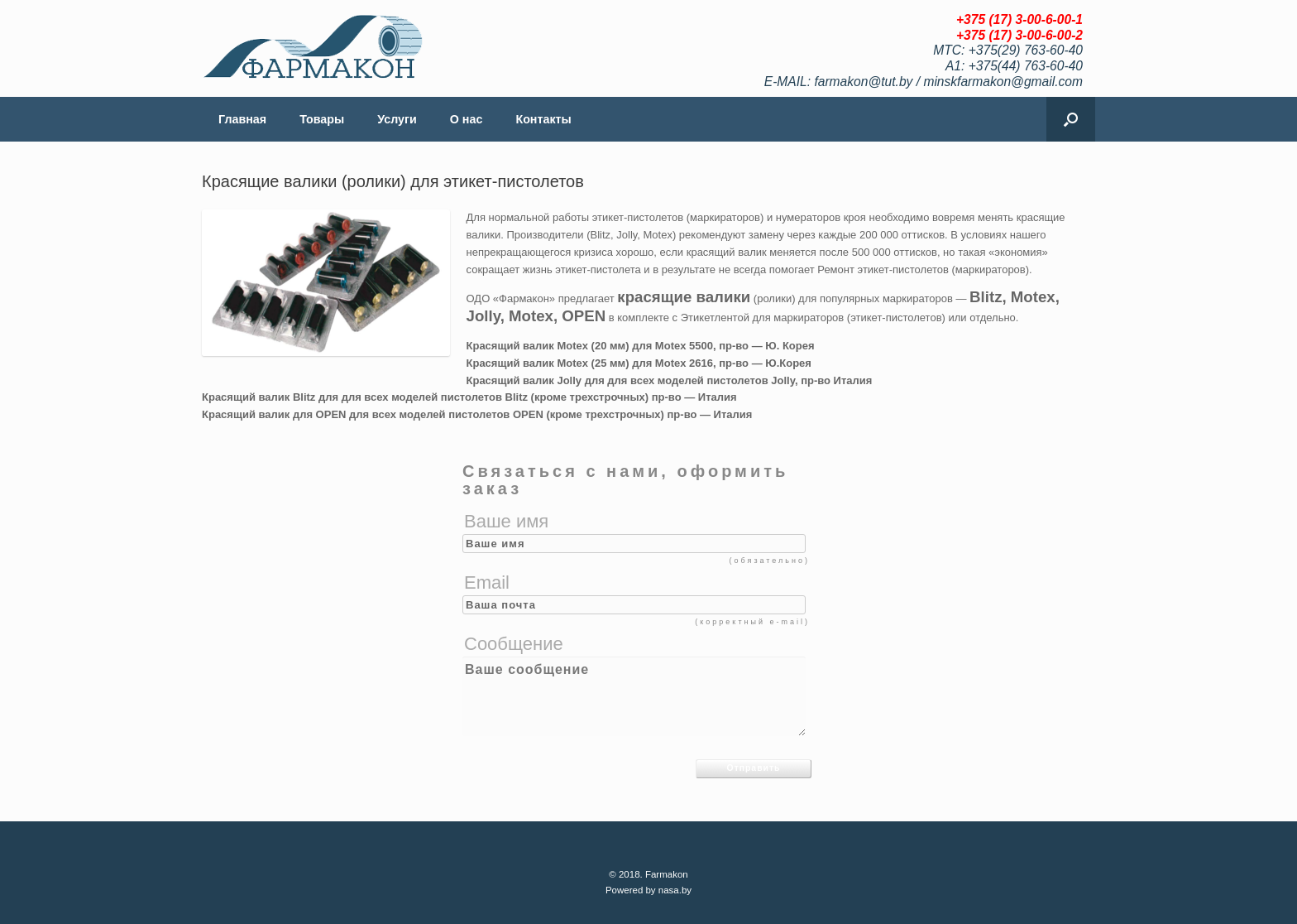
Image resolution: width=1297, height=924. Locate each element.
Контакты (543, 119)
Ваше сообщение (634, 696)
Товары (321, 119)
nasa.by (675, 890)
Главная (242, 119)
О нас (466, 119)
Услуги (397, 119)
